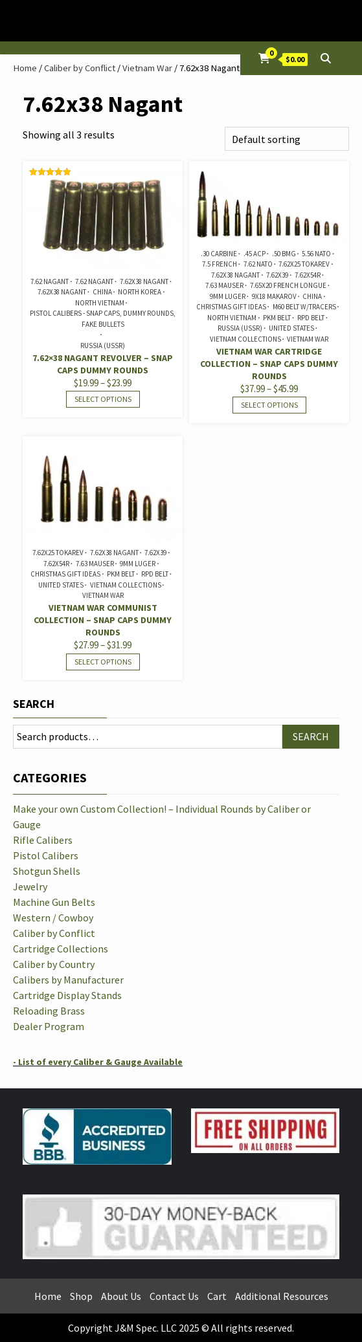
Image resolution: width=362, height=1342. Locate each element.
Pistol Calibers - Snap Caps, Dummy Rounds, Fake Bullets (102, 319)
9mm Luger (227, 296)
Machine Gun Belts (54, 902)
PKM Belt (277, 317)
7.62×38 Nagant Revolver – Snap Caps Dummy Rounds (102, 364)
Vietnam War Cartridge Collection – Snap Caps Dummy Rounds (269, 364)
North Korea (139, 291)
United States (291, 328)
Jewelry (30, 886)
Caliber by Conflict (79, 68)
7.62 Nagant (49, 281)
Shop (81, 1296)
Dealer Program (48, 1026)
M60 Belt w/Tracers (304, 306)
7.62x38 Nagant (144, 281)
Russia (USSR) (102, 345)
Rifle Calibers (43, 839)
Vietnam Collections (245, 339)
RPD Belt (310, 317)
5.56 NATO (316, 253)
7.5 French (219, 264)
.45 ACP (254, 253)
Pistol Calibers (45, 855)
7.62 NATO (258, 264)
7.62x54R (308, 275)
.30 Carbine (219, 253)
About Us (121, 1296)
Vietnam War (147, 68)
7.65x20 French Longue (288, 285)
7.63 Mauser (224, 285)
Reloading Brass (49, 1010)
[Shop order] (287, 139)
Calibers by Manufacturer (68, 979)
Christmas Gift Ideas (231, 306)
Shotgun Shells (46, 870)
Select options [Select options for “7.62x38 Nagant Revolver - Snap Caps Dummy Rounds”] (102, 399)
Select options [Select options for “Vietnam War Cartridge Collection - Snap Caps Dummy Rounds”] (269, 405)
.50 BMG (284, 253)
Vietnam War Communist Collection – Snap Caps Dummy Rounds (103, 620)
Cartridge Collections (60, 948)
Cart (217, 1296)
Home (25, 68)
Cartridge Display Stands (67, 995)
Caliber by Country (54, 964)
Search (33, 703)
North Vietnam (99, 302)
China (102, 291)
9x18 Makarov (274, 296)
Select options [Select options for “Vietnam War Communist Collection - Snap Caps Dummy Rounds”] (102, 661)
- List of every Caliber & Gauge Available (98, 1062)
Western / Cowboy (53, 917)
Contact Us (174, 1296)
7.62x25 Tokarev (304, 264)
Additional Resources (281, 1296)
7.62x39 (277, 275)
